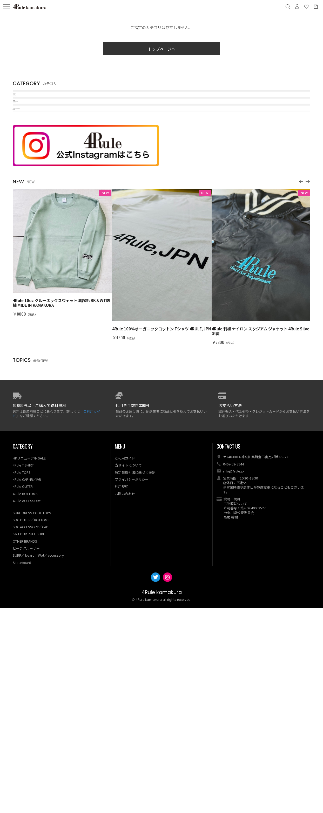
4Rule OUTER (23, 691)
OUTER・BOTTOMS (31, 144)
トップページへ (161, 49)
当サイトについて (128, 670)
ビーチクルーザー (28, 192)
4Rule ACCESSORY (27, 705)
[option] (62, 457)
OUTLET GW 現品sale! (32, 96)
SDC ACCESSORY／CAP (30, 731)
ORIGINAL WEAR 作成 (32, 311)
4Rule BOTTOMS (25, 698)
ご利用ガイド (125, 663)
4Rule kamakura (162, 797)
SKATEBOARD (25, 299)
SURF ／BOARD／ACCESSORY (40, 203)
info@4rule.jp (233, 676)
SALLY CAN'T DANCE (31, 251)
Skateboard (22, 767)
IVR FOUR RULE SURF (29, 739)
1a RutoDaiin (24, 287)
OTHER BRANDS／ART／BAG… (41, 239)
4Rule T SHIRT (26, 108)
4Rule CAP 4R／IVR (27, 684)
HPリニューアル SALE (29, 663)
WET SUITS (23, 227)
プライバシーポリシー (132, 684)
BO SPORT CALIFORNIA (34, 263)
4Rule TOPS (24, 132)
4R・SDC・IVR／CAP (31, 168)
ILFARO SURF (25, 215)
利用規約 (121, 691)
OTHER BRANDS (25, 746)
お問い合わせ (125, 698)
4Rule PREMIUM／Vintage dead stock (47, 275)
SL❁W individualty (30, 120)
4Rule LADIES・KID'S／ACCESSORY (45, 180)
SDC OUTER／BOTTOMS (31, 724)
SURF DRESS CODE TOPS (36, 156)
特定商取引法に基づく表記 (135, 677)
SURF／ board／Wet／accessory (38, 760)
